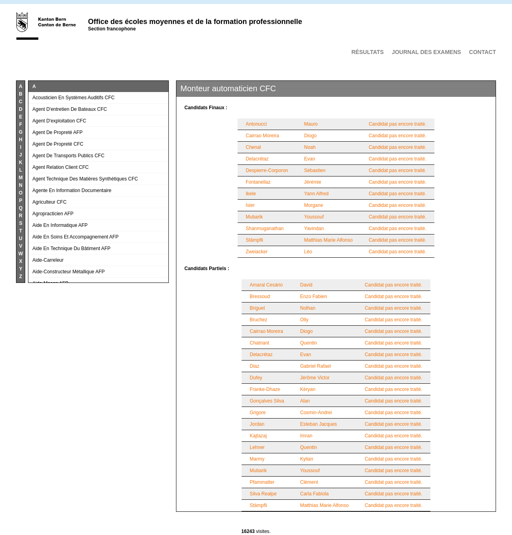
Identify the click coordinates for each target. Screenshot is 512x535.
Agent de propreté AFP (57, 132)
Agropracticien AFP (53, 213)
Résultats (367, 52)
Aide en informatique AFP (60, 225)
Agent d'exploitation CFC (59, 121)
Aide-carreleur (48, 260)
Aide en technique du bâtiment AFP (71, 248)
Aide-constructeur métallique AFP (68, 272)
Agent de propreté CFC (57, 144)
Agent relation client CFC (60, 167)
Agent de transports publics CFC (68, 155)
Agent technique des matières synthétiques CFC (85, 179)
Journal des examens (426, 52)
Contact (482, 52)
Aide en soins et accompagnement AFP (75, 237)
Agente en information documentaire (71, 190)
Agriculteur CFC (49, 202)
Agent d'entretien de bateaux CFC (69, 109)
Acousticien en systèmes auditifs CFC (73, 97)
